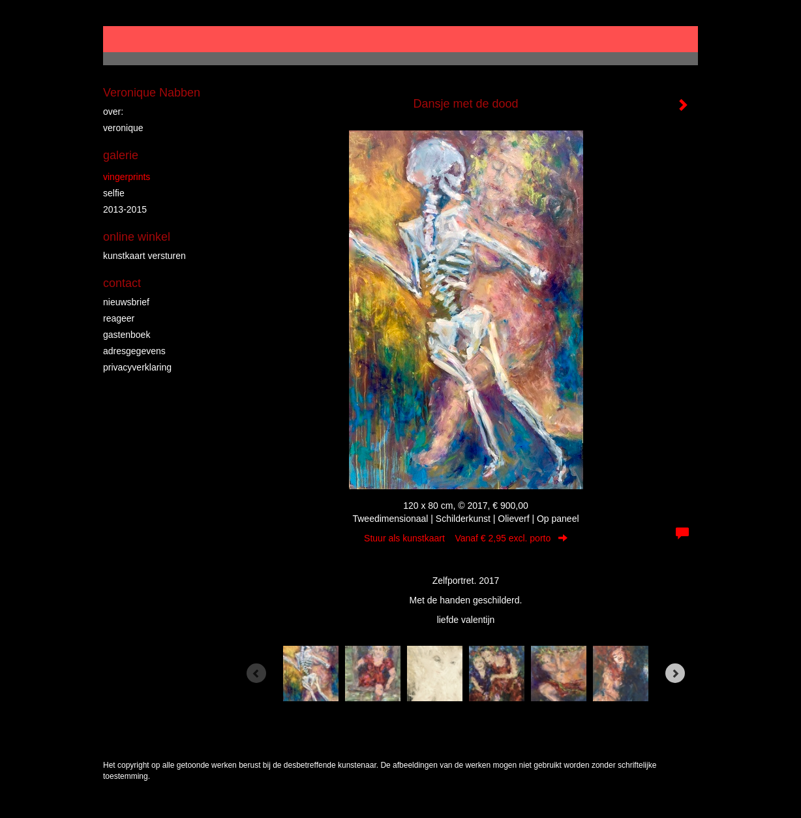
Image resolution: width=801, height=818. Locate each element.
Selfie (114, 193)
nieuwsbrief (126, 302)
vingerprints (126, 177)
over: (113, 111)
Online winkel (136, 236)
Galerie (120, 155)
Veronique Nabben (151, 92)
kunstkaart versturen (144, 255)
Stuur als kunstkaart (465, 538)
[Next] (675, 673)
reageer (118, 318)
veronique (123, 128)
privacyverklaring (137, 367)
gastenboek (126, 334)
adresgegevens (134, 351)
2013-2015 (125, 209)
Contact (122, 283)
